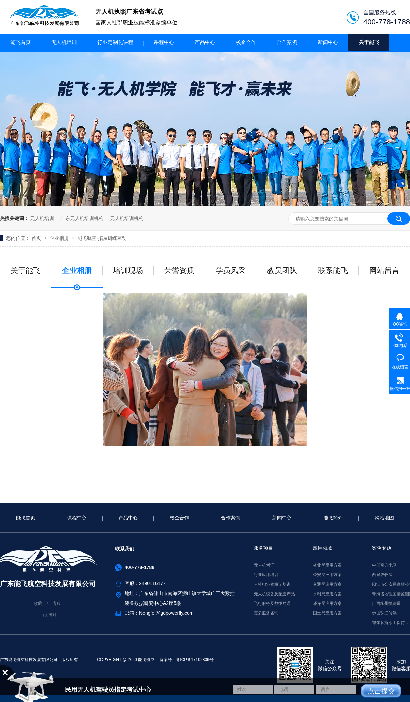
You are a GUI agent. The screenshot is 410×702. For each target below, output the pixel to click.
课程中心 (164, 42)
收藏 (38, 603)
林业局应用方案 (327, 565)
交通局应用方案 (327, 584)
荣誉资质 (179, 270)
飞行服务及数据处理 (272, 603)
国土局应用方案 (327, 613)
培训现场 (128, 270)
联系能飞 (333, 270)
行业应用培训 (266, 574)
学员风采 (231, 270)
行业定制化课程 (115, 42)
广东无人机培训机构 (82, 218)
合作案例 (287, 42)
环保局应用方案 (327, 603)
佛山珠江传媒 (384, 613)
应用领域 (322, 548)
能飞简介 (333, 517)
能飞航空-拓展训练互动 (102, 238)
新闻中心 (328, 42)
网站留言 (384, 270)
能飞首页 (20, 42)
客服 (57, 603)
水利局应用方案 (327, 594)
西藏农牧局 (382, 574)
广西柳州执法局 (386, 603)
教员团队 (282, 270)
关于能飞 (369, 42)
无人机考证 (264, 565)
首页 (36, 238)
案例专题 (381, 548)
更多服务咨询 (266, 613)
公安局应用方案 (327, 574)
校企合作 (246, 42)
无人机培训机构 (127, 218)
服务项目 (263, 548)
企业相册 (60, 238)
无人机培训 (64, 42)
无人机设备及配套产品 (274, 594)
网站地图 (384, 517)
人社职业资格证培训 (272, 584)
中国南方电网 (384, 565)
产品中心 (205, 42)
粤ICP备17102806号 (194, 659)
